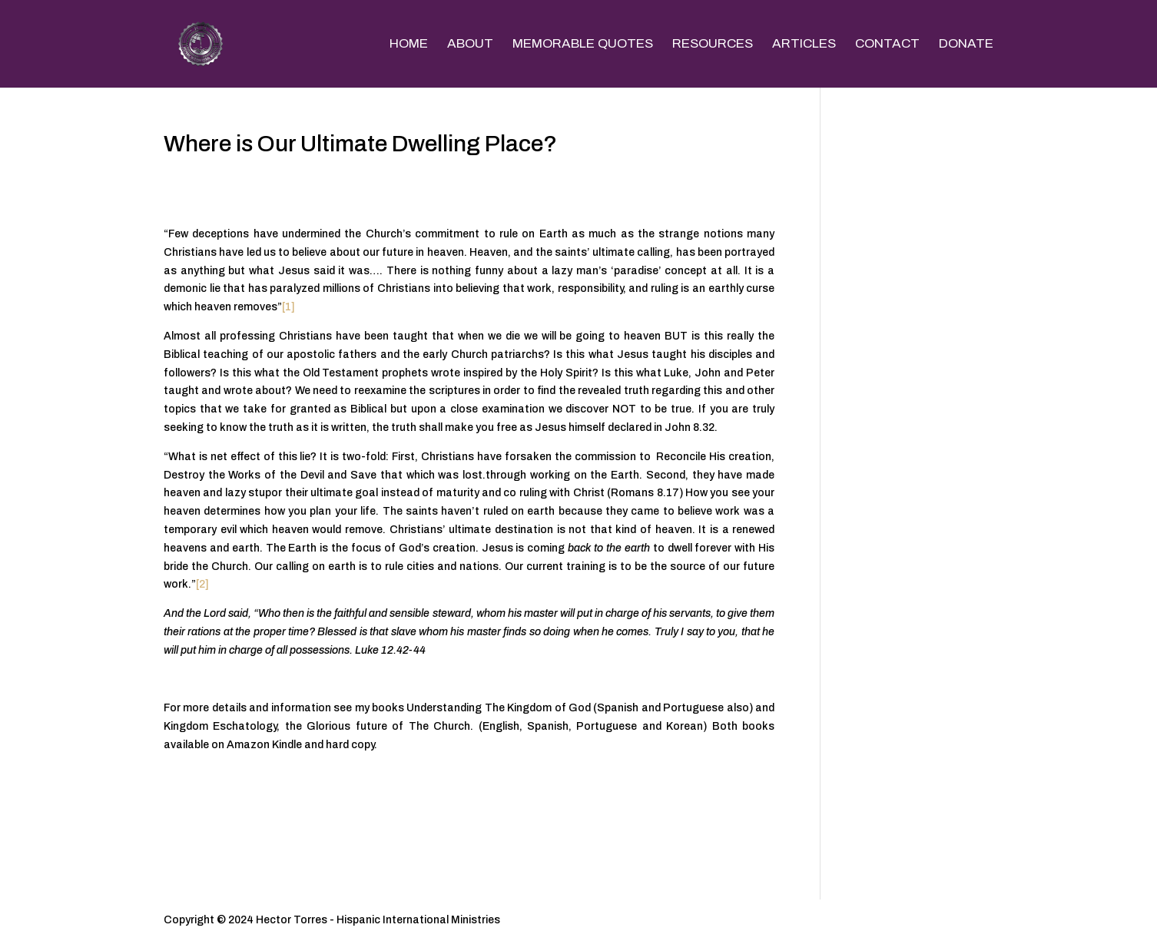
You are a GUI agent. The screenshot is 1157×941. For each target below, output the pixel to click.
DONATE (966, 44)
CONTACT (887, 44)
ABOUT (470, 44)
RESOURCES (712, 44)
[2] (202, 584)
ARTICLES (804, 44)
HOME (409, 44)
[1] (288, 307)
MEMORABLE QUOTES (582, 44)
